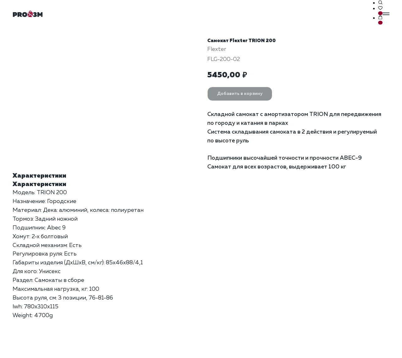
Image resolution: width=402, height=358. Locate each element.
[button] (380, 3)
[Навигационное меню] (386, 14)
